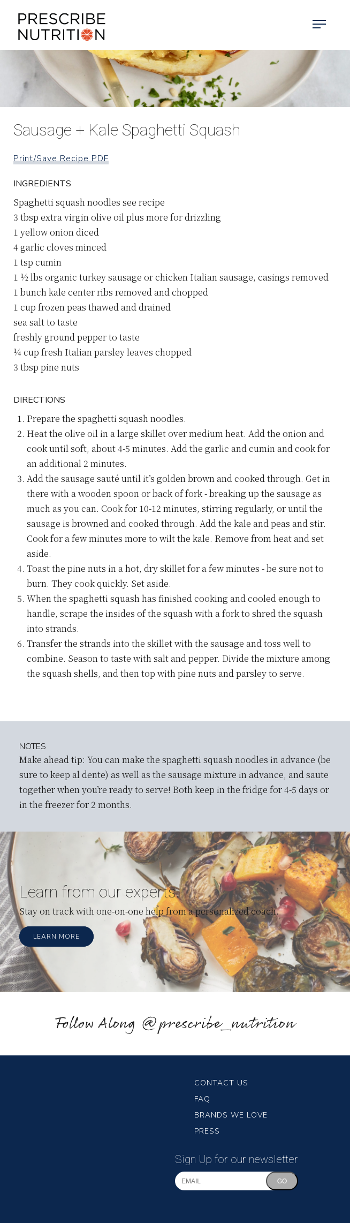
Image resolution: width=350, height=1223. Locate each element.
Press (207, 1131)
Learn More (56, 936)
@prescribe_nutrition (217, 1024)
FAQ (202, 1099)
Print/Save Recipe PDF (61, 158)
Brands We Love (231, 1115)
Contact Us (221, 1083)
